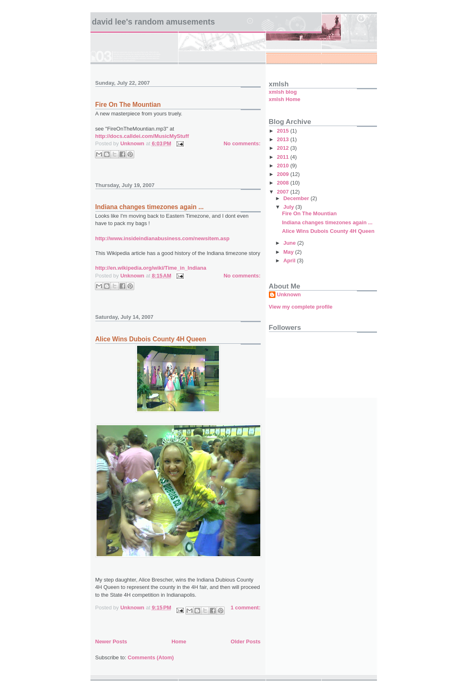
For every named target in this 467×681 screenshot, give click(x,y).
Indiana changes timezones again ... (149, 206)
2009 (284, 174)
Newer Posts (111, 641)
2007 (284, 192)
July (289, 207)
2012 (284, 148)
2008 (284, 183)
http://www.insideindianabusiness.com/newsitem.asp (162, 238)
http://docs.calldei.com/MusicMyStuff (142, 136)
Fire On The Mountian (128, 104)
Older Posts (246, 641)
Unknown (289, 294)
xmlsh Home (284, 99)
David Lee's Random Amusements (153, 21)
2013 (284, 139)
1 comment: (246, 607)
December (296, 198)
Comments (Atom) (151, 657)
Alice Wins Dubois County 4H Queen (150, 339)
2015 (284, 131)
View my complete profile (301, 307)
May (289, 252)
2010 (284, 165)
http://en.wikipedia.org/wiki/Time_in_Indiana (150, 268)
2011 (284, 157)
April (290, 260)
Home (178, 641)
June (290, 243)
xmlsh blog (283, 92)
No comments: (241, 143)
